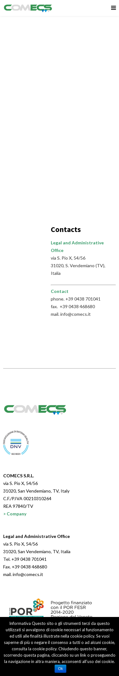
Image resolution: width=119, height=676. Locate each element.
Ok (60, 668)
